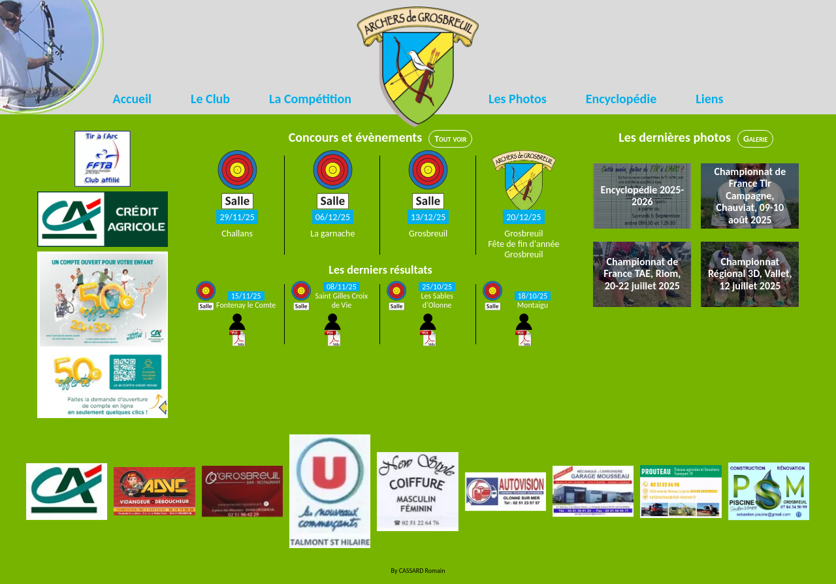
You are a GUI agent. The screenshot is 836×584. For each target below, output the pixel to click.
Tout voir (450, 138)
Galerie (755, 138)
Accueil (132, 98)
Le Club (210, 98)
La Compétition (310, 98)
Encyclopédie (621, 98)
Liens (709, 98)
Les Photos (518, 98)
